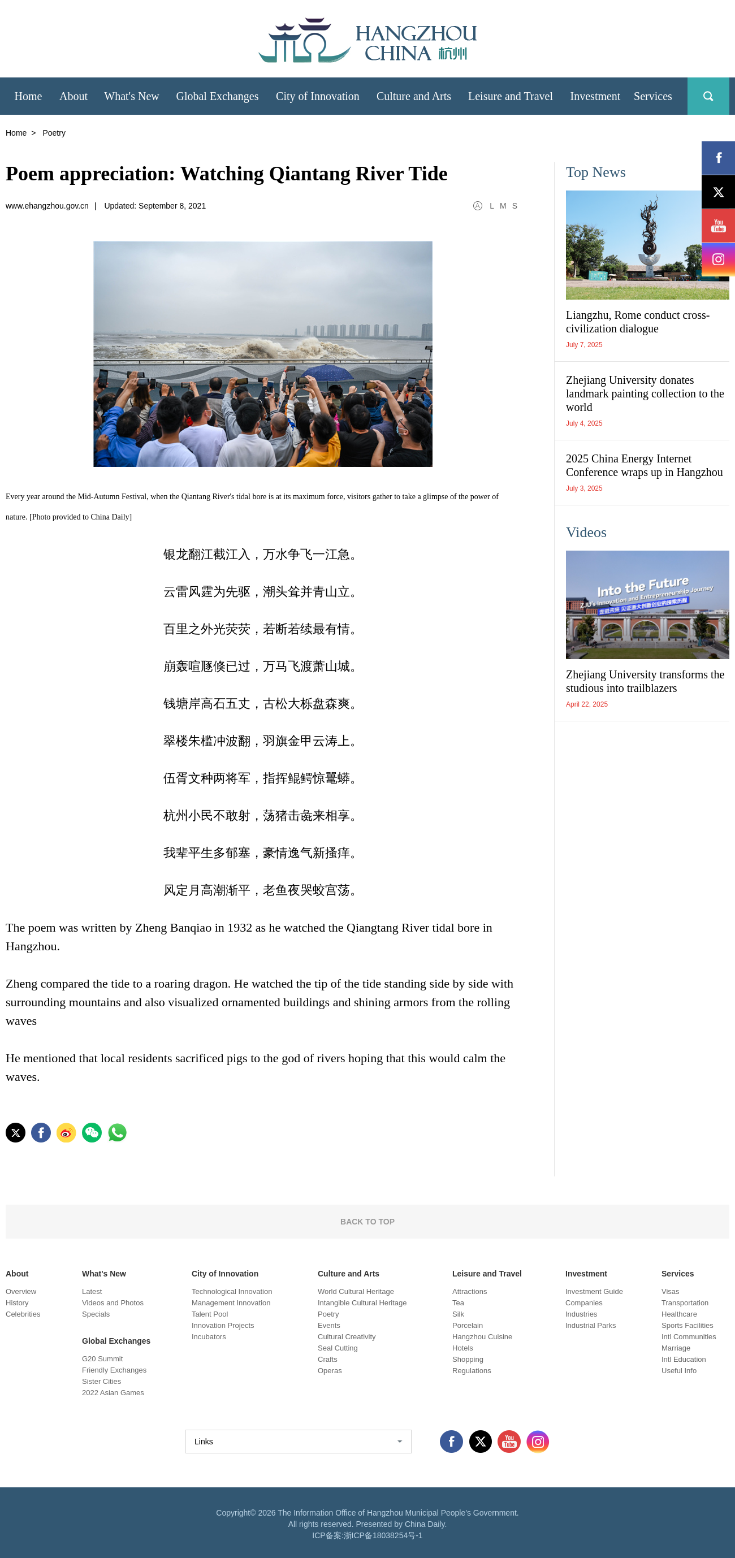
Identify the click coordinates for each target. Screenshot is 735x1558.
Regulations (471, 1370)
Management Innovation (231, 1303)
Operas (330, 1370)
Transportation (685, 1303)
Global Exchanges (116, 1340)
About (17, 1273)
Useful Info (679, 1370)
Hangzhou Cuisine (482, 1336)
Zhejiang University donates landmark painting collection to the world (645, 393)
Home (16, 132)
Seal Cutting (338, 1348)
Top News (596, 172)
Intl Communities (689, 1336)
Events (329, 1325)
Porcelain (467, 1325)
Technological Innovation (232, 1291)
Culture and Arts (348, 1273)
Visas (671, 1291)
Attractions (469, 1291)
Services (678, 1273)
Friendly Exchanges (114, 1370)
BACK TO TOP (367, 1221)
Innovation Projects (223, 1325)
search (708, 96)
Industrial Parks (590, 1325)
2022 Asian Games (113, 1392)
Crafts (328, 1359)
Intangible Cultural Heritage (362, 1303)
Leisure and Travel (487, 1273)
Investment (586, 1273)
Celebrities (23, 1314)
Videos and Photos (113, 1303)
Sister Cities (101, 1381)
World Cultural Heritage (356, 1291)
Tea (458, 1303)
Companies (584, 1303)
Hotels (462, 1348)
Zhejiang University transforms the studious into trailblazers (645, 681)
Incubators (209, 1336)
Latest (92, 1291)
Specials (96, 1314)
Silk (458, 1314)
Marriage (676, 1348)
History (17, 1303)
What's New (104, 1273)
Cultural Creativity (347, 1336)
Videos (586, 532)
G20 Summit (102, 1358)
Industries (581, 1314)
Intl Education (684, 1359)
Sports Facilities (688, 1325)
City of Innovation (225, 1273)
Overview (21, 1291)
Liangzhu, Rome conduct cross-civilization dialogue (638, 322)
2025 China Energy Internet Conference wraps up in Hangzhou (644, 465)
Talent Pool (210, 1314)
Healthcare (679, 1314)
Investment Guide (594, 1291)
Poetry (328, 1314)
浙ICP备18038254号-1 (383, 1535)
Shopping (467, 1359)
